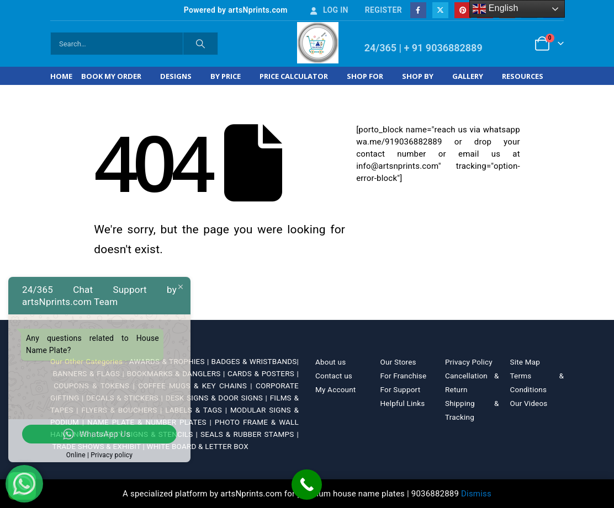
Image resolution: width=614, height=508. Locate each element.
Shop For (365, 76)
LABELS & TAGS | (197, 409)
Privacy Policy (469, 361)
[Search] (200, 44)
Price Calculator (294, 76)
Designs (176, 76)
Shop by (417, 76)
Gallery (467, 76)
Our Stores (398, 361)
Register (383, 10)
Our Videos (529, 403)
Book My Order (111, 76)
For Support (400, 389)
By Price (225, 76)
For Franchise (403, 375)
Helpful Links (402, 403)
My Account (335, 389)
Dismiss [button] (476, 494)
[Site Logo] (317, 42)
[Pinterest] (462, 10)
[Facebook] (418, 10)
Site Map (525, 361)
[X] (440, 10)
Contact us (333, 375)
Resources (522, 76)
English (495, 8)
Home (61, 76)
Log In (328, 10)
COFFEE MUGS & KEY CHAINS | (197, 385)
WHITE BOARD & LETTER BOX (197, 446)
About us (330, 361)
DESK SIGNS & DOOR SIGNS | (218, 397)
